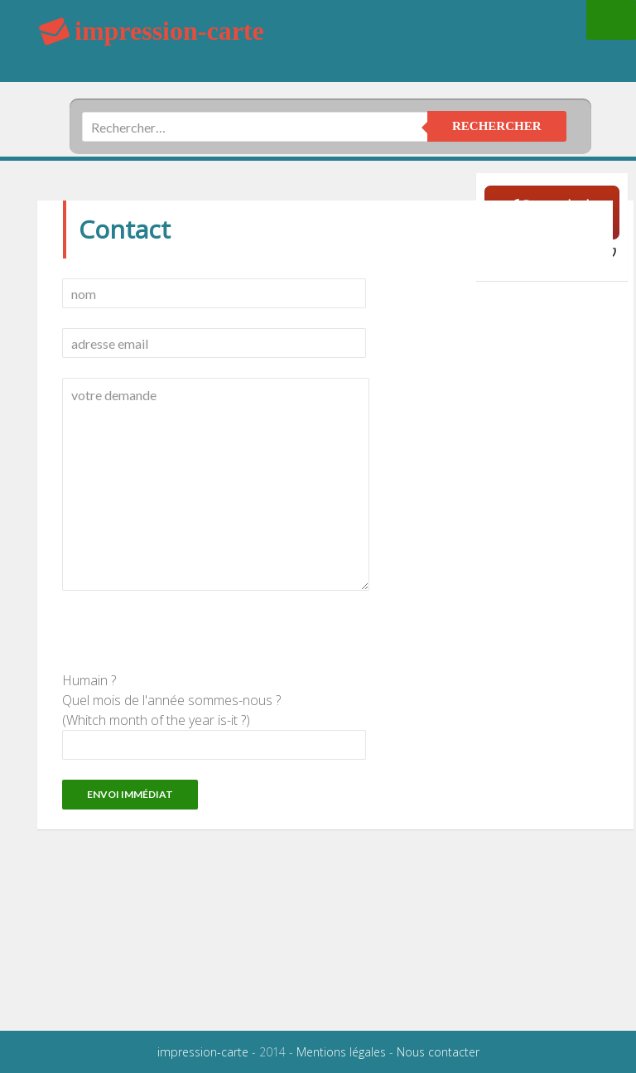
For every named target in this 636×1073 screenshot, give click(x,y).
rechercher (497, 126)
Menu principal (611, 20)
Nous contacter (438, 1052)
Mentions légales (341, 1052)
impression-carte (202, 1052)
